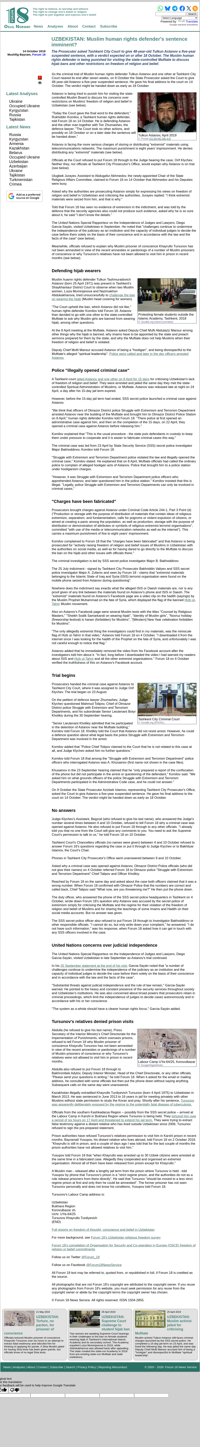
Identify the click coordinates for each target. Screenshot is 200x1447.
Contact (89, 26)
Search (70, 1367)
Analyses (55, 26)
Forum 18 (39, 54)
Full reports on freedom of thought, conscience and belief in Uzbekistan (103, 1230)
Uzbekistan (18, 161)
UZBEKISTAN (67, 39)
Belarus (15, 152)
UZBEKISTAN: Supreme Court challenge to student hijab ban (116, 1323)
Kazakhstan (19, 148)
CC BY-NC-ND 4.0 (160, 138)
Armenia (16, 143)
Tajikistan (17, 119)
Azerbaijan (18, 166)
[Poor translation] (14, 1390)
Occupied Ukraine (24, 106)
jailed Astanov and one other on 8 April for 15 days (113, 379)
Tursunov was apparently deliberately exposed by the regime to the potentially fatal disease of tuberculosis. (123, 1102)
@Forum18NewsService (103, 1265)
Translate (187, 21)
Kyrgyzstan (18, 110)
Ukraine (15, 101)
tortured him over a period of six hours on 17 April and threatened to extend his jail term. (124, 1118)
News (38, 26)
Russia (15, 115)
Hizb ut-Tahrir (84, 659)
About (73, 26)
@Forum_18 (90, 1257)
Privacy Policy (87, 1367)
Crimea (15, 184)
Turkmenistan (20, 179)
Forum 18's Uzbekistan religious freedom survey (126, 1237)
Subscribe (108, 26)
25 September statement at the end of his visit (94, 966)
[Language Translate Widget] (179, 18)
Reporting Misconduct (112, 1367)
